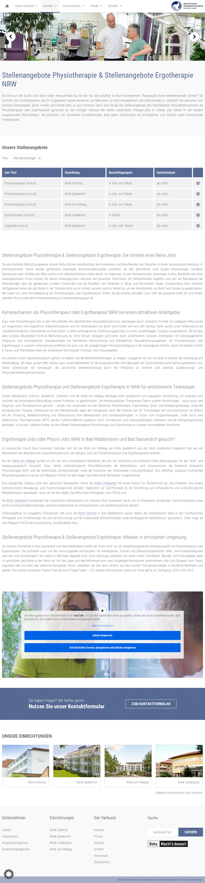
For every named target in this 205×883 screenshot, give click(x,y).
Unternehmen (13, 817)
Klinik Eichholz (87, 513)
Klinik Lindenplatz (105, 483)
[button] (9, 874)
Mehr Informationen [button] (102, 625)
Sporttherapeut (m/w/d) (19, 215)
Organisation (10, 836)
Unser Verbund (24, 6)
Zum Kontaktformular (151, 704)
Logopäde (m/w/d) (16, 226)
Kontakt (99, 843)
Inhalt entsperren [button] (102, 635)
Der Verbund (105, 817)
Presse (98, 836)
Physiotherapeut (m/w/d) (20, 183)
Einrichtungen (62, 817)
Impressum (101, 856)
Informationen (71, 6)
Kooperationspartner (15, 843)
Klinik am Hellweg (23, 461)
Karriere (99, 830)
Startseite (7, 6)
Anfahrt (99, 849)
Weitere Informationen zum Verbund (178, 793)
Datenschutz (102, 862)
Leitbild (6, 830)
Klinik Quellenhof (17, 501)
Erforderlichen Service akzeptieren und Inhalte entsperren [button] (102, 647)
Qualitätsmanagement (16, 849)
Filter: (5, 158)
